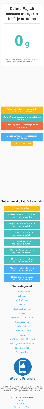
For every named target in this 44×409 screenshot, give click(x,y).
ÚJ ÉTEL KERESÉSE (22, 143)
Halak (22, 304)
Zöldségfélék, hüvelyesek (22, 343)
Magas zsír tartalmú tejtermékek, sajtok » (22, 242)
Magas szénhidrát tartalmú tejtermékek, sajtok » (22, 224)
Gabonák (22, 296)
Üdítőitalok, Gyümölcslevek (22, 339)
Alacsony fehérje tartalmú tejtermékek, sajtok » (22, 251)
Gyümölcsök (22, 300)
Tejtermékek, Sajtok (22, 330)
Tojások (22, 335)
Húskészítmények (22, 309)
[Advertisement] (22, 174)
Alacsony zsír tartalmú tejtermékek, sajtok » (22, 233)
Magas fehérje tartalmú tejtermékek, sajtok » (22, 260)
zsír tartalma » (22, 125)
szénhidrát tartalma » (22, 110)
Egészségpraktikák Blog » (22, 407)
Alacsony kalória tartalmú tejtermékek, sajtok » (22, 269)
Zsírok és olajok (22, 348)
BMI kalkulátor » (22, 404)
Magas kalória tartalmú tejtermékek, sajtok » (22, 278)
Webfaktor (25, 401)
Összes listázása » (22, 208)
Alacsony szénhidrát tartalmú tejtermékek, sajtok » (22, 215)
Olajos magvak (22, 322)
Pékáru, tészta (22, 326)
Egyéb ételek (22, 352)
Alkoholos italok (22, 291)
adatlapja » (22, 137)
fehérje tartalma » (22, 118)
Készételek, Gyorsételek (22, 317)
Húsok (22, 313)
